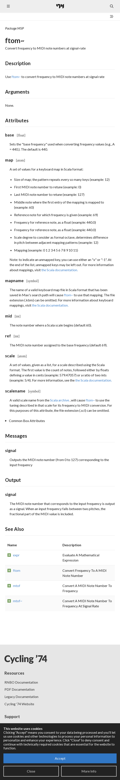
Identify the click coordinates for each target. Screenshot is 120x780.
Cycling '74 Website (19, 704)
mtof (16, 586)
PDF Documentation (19, 689)
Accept (60, 758)
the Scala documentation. (59, 270)
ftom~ (16, 77)
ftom (16, 570)
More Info (88, 771)
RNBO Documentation (21, 682)
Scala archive (60, 400)
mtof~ (17, 601)
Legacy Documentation (21, 697)
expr (16, 555)
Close (31, 771)
